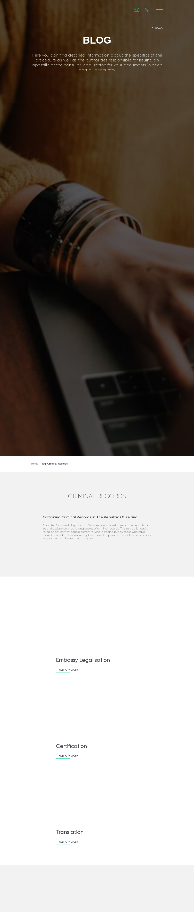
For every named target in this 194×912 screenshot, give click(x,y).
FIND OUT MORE (68, 670)
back (159, 27)
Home (34, 463)
